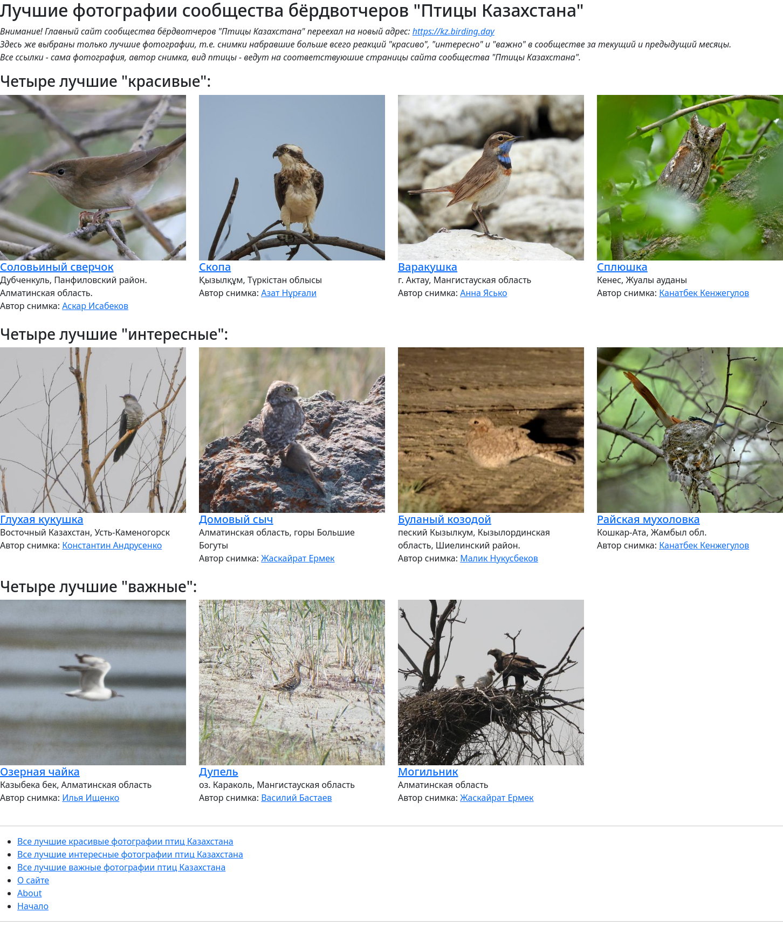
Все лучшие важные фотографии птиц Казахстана (121, 867)
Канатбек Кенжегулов (704, 293)
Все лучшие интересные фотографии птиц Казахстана (130, 854)
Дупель (218, 771)
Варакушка (427, 266)
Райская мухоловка (648, 519)
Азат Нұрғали (289, 293)
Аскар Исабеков (95, 306)
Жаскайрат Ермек (297, 558)
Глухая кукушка (42, 519)
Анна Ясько (483, 293)
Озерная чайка (40, 771)
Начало (33, 906)
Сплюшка (622, 266)
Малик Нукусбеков (499, 558)
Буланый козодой (444, 519)
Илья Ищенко (90, 798)
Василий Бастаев (296, 798)
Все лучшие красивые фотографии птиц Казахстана (125, 841)
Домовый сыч (236, 519)
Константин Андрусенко (112, 545)
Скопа (215, 266)
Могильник (428, 771)
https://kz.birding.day (453, 31)
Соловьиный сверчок (57, 266)
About (29, 893)
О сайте (33, 880)
